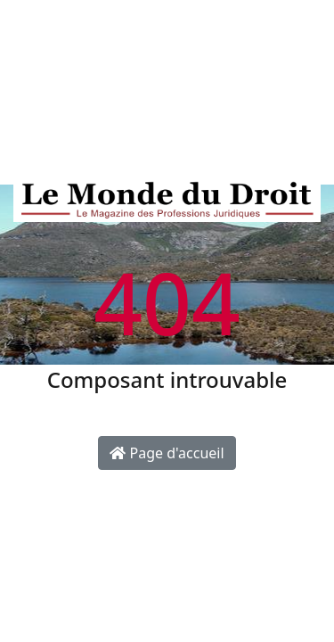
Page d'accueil (167, 453)
